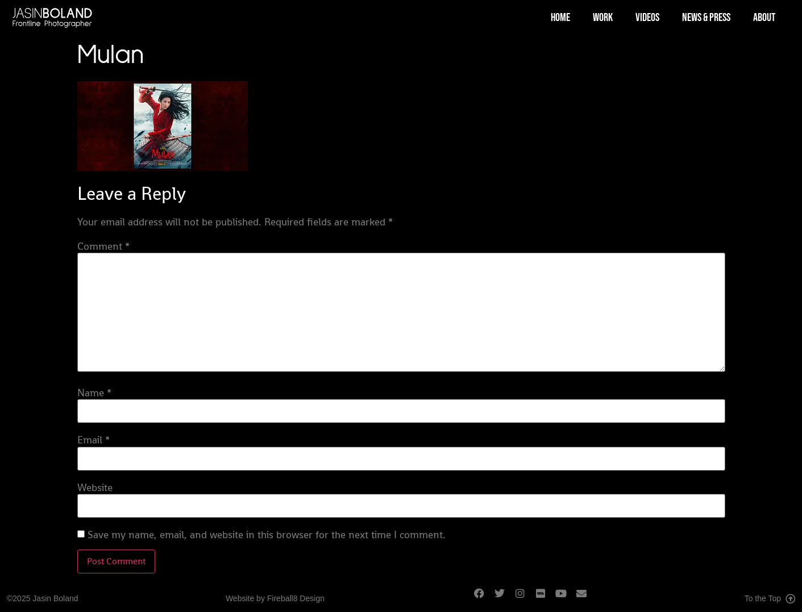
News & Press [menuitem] (706, 17)
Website (95, 488)
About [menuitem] (764, 17)
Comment (103, 246)
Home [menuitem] (560, 17)
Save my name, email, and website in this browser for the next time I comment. (267, 535)
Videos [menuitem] (647, 17)
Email (93, 440)
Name (94, 393)
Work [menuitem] (603, 17)
